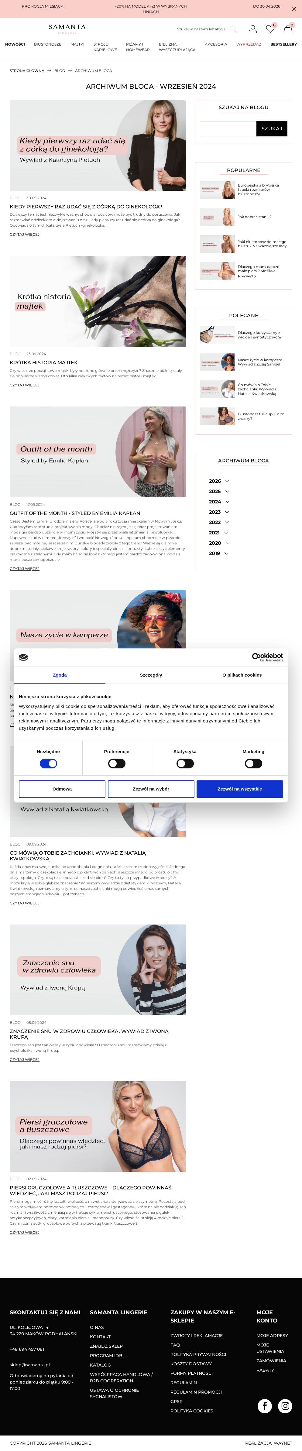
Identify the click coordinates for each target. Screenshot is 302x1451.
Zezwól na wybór (151, 788)
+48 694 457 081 (27, 1349)
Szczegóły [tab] (151, 674)
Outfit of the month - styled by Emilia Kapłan (75, 513)
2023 (215, 512)
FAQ (175, 1345)
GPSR (176, 1401)
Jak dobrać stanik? (255, 216)
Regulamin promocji (196, 1392)
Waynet (283, 1443)
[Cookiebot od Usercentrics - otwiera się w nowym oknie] (256, 657)
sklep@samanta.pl (30, 1364)
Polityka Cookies (191, 1411)
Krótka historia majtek (44, 362)
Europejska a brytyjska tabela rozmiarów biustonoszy (258, 189)
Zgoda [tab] (60, 674)
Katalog (100, 1365)
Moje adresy (272, 1335)
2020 (216, 543)
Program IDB (106, 1355)
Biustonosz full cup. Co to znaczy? (261, 416)
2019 (215, 553)
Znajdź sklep (106, 1346)
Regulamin (183, 1382)
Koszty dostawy (191, 1364)
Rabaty (265, 1370)
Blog (15, 198)
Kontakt (100, 1337)
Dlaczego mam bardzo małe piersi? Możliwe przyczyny (259, 271)
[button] (294, 9)
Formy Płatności (191, 1373)
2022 (215, 522)
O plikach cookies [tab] (242, 674)
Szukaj (272, 129)
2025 (215, 491)
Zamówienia (271, 1361)
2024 (216, 502)
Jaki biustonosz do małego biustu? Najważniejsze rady (262, 243)
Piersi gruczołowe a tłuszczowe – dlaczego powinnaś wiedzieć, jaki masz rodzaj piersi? (90, 1190)
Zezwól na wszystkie (240, 788)
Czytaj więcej (24, 234)
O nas (97, 1327)
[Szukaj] (206, 29)
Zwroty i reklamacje (196, 1335)
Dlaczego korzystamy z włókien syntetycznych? (260, 334)
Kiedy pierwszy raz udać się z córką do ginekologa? (86, 207)
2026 (215, 481)
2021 (215, 533)
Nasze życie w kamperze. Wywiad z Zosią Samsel (260, 362)
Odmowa (62, 788)
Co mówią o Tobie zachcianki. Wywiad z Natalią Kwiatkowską (257, 389)
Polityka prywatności (198, 1354)
